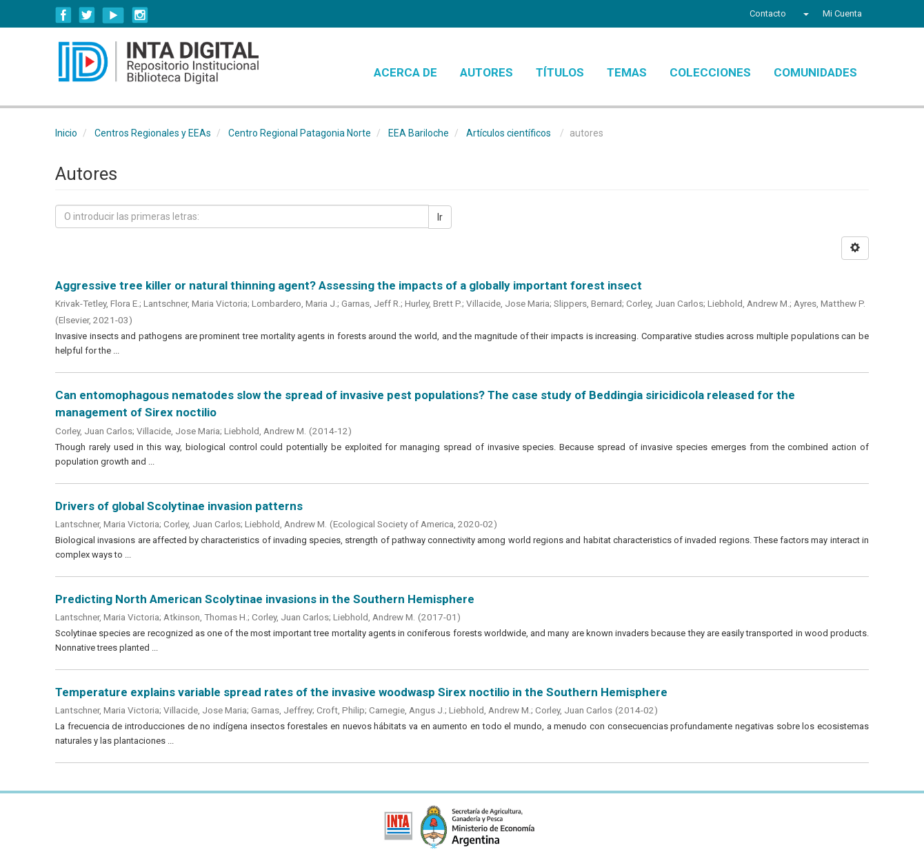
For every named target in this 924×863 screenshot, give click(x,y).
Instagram (140, 15)
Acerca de (405, 72)
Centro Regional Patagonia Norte (299, 133)
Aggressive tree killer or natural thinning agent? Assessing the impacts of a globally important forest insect (348, 285)
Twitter (87, 15)
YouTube (113, 15)
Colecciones (710, 72)
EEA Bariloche (418, 133)
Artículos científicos (508, 133)
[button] (804, 14)
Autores (486, 72)
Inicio (66, 133)
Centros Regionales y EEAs (152, 133)
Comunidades (815, 72)
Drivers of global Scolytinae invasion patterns (179, 506)
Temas (627, 72)
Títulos (560, 72)
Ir (440, 217)
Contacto (768, 13)
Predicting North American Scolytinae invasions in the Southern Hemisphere (264, 599)
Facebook (63, 15)
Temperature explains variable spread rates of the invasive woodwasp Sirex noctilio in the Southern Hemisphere (361, 692)
